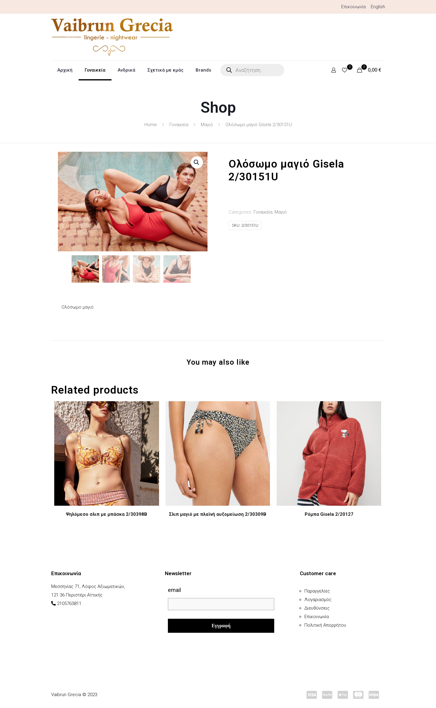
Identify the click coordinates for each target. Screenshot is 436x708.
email (174, 589)
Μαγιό (207, 124)
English (378, 6)
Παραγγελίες (317, 590)
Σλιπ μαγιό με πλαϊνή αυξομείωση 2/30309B (217, 513)
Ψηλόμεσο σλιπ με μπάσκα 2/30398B (106, 513)
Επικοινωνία (353, 6)
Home (150, 124)
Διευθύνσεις (317, 607)
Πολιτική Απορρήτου (325, 624)
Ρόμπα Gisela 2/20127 (329, 513)
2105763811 (69, 603)
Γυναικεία (178, 124)
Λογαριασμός (317, 599)
